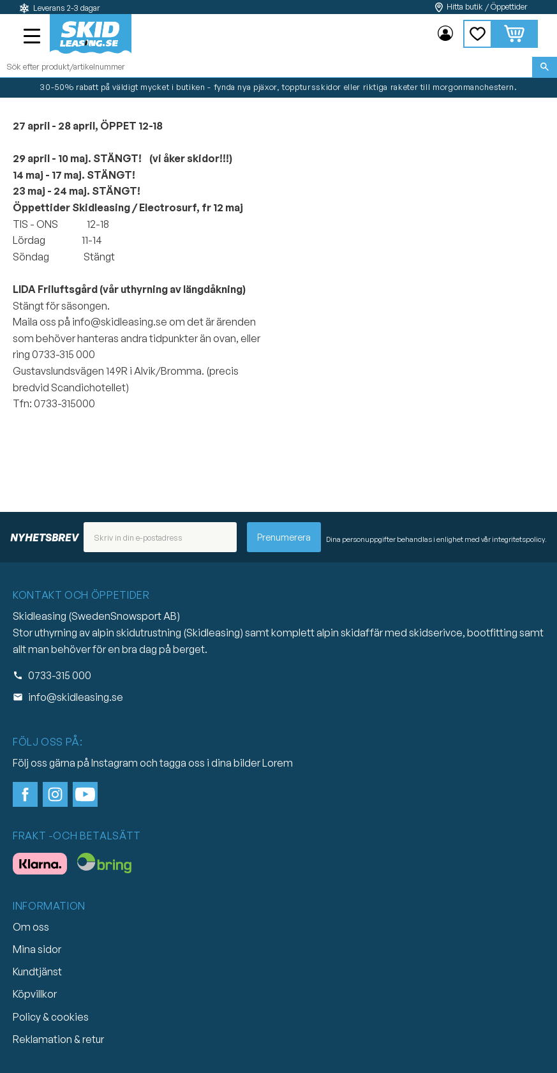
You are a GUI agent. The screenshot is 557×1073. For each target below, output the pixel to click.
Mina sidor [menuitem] (445, 33)
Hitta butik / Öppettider (487, 6)
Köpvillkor (35, 993)
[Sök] (544, 67)
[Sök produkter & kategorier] (266, 67)
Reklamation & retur (58, 1039)
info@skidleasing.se (75, 697)
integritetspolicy (518, 539)
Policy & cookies (51, 1016)
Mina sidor (37, 949)
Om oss (31, 926)
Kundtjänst (37, 971)
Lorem (277, 762)
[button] (33, 38)
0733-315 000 (59, 675)
